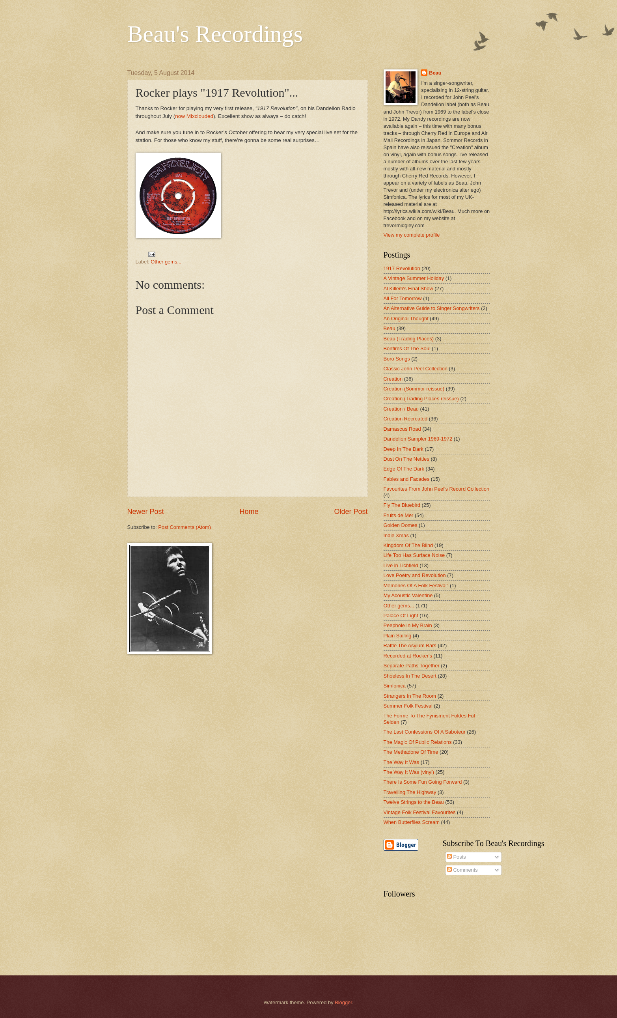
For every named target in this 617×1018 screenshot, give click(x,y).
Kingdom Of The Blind (408, 545)
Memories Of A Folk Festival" (416, 585)
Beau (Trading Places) (409, 339)
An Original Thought (406, 318)
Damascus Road (402, 429)
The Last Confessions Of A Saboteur (425, 732)
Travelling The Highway (410, 792)
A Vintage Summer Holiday (414, 278)
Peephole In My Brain (408, 625)
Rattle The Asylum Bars (410, 645)
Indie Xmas (396, 535)
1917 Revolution (402, 268)
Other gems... (166, 262)
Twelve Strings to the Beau (414, 802)
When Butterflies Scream (412, 822)
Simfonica (395, 686)
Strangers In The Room (410, 696)
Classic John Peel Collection (415, 369)
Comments (462, 870)
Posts (456, 857)
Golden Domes (401, 525)
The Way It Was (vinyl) (409, 772)
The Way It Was (401, 762)
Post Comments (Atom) (184, 527)
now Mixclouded (194, 116)
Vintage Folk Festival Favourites (420, 812)
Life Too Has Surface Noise (414, 555)
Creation (393, 379)
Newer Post (145, 512)
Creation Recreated (406, 419)
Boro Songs (397, 359)
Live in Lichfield (401, 565)
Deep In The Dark (403, 449)
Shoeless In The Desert (410, 676)
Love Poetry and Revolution (415, 575)
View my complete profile (412, 235)
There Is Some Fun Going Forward (423, 782)
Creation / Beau (401, 409)
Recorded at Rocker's (408, 656)
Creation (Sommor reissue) (414, 389)
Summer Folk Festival (408, 706)
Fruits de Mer (399, 515)
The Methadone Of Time (411, 752)
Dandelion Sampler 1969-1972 (418, 439)
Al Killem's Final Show (408, 288)
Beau (435, 73)
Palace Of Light (401, 615)
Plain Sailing (398, 636)
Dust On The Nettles (406, 459)
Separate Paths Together (412, 666)
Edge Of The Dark (404, 469)
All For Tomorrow (403, 298)
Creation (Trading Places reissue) (421, 399)
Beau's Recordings (215, 34)
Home (248, 512)
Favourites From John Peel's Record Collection (437, 489)
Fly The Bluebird (402, 505)
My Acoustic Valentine (408, 595)
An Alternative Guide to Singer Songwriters (432, 308)
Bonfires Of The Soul (407, 348)
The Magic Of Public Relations (418, 742)
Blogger (343, 1002)
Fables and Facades (407, 479)
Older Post (350, 512)
